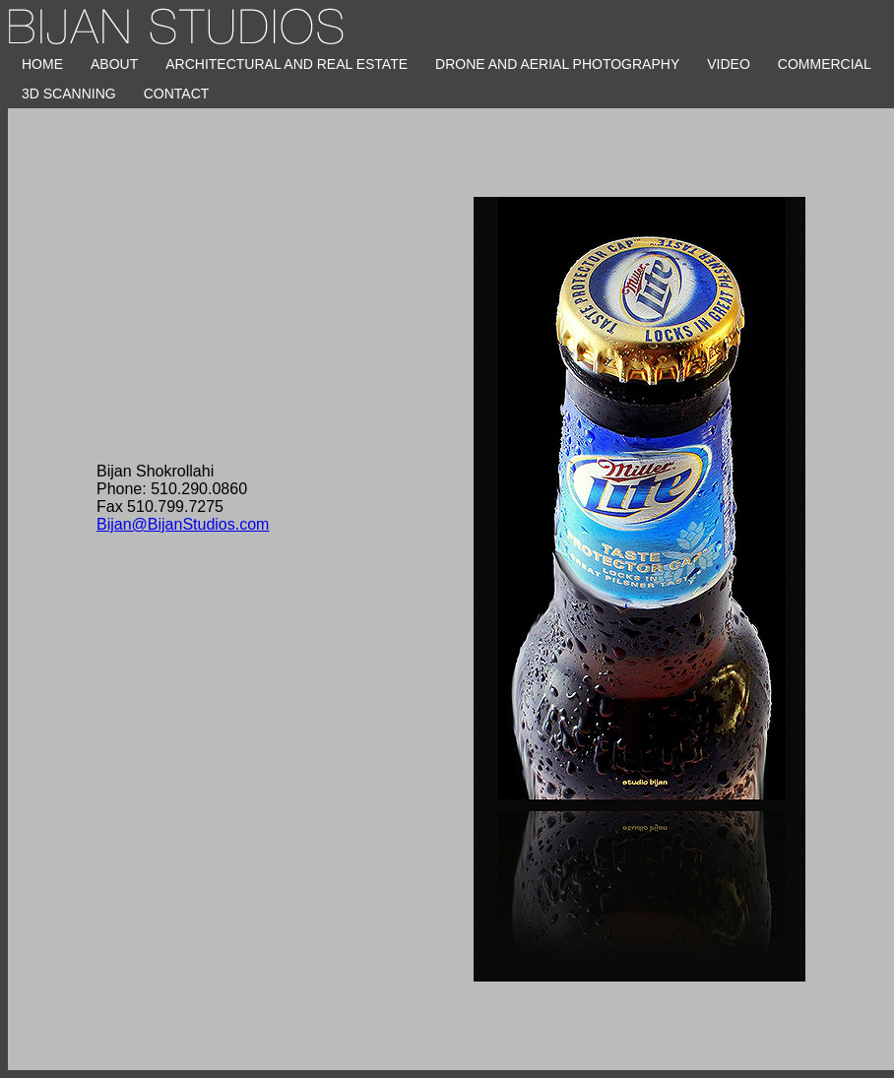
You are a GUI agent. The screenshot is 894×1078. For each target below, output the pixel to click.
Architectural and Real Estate (286, 64)
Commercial (824, 64)
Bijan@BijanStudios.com (182, 524)
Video (728, 64)
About (114, 64)
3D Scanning (69, 93)
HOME (42, 64)
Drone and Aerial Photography (557, 64)
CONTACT (177, 93)
